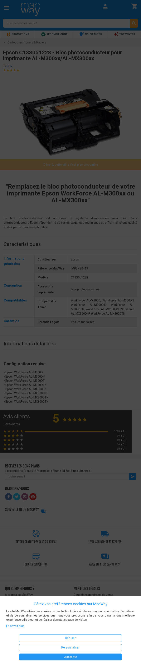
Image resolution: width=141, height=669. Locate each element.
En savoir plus (15, 626)
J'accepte (70, 657)
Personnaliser (70, 647)
